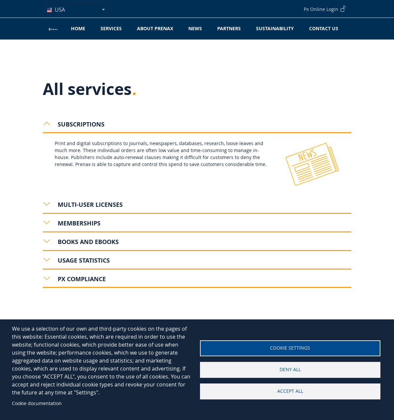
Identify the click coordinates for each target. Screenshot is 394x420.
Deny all (290, 370)
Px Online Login (325, 9)
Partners (229, 28)
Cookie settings (290, 348)
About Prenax (155, 28)
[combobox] (76, 9)
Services (111, 28)
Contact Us (323, 28)
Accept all (290, 391)
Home (78, 28)
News (195, 28)
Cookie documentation (37, 403)
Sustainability (275, 28)
